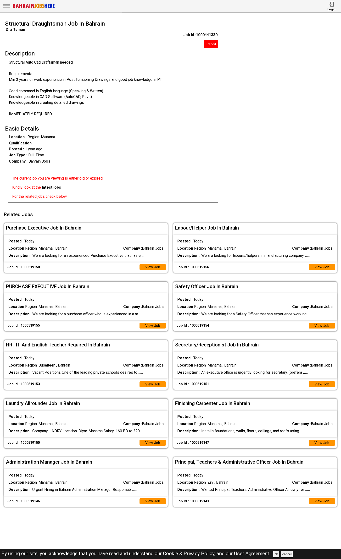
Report (211, 44)
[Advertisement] (284, 113)
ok (276, 554)
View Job (152, 265)
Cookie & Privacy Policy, (190, 553)
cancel (287, 554)
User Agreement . (253, 553)
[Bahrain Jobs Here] (33, 7)
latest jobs (51, 187)
